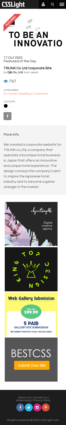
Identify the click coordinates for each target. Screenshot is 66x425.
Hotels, (13, 93)
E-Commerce (39, 93)
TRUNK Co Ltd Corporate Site (28, 68)
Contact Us (40, 397)
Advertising (23, 400)
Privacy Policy (41, 400)
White (10, 106)
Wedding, (24, 93)
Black (6, 106)
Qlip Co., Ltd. (15, 72)
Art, (6, 93)
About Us (24, 397)
